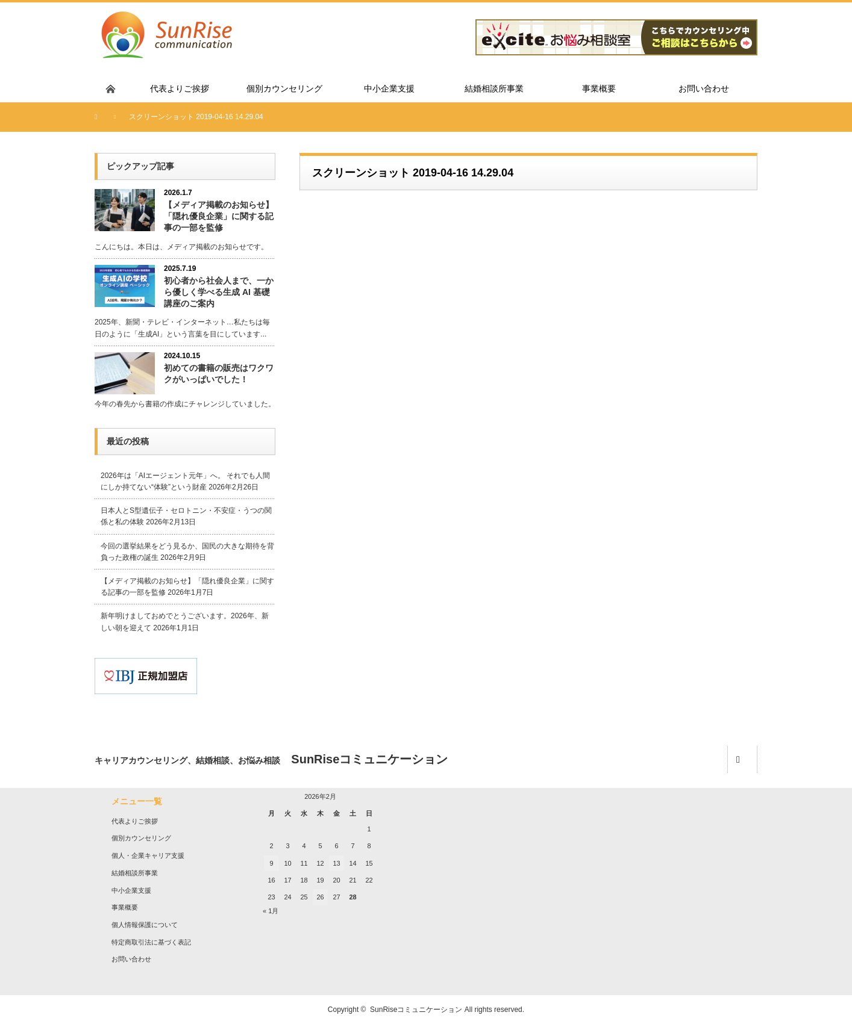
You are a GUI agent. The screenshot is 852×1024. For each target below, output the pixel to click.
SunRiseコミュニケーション (416, 1009)
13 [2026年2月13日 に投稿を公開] (336, 863)
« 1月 (270, 910)
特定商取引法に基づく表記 (151, 942)
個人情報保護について (144, 924)
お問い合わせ (131, 959)
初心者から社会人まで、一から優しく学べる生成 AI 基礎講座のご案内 (219, 292)
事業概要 (124, 907)
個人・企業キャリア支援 (147, 855)
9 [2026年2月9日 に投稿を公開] (271, 863)
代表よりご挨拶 (134, 821)
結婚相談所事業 (134, 873)
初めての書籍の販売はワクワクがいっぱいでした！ (219, 373)
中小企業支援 (131, 890)
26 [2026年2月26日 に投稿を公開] (320, 897)
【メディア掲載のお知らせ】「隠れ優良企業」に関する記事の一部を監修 (219, 216)
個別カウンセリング (141, 838)
